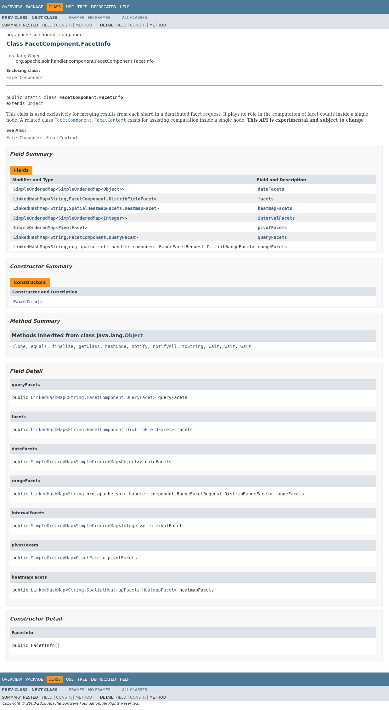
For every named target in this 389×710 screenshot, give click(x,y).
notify (140, 346)
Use (70, 7)
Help (125, 7)
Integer (113, 218)
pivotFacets (272, 227)
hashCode (115, 346)
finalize (62, 346)
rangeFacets (272, 246)
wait (214, 346)
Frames (77, 17)
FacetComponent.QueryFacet (102, 237)
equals (39, 346)
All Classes (134, 17)
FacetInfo (25, 301)
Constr (64, 25)
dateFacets (271, 189)
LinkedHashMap (30, 198)
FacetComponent (24, 77)
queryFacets (272, 237)
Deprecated (103, 7)
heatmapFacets (275, 208)
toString (192, 346)
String (58, 198)
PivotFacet (71, 227)
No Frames (99, 17)
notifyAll (165, 346)
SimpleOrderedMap (34, 189)
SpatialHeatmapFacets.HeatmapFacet (112, 208)
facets (266, 198)
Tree (82, 7)
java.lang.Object (24, 55)
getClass (89, 346)
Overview (12, 7)
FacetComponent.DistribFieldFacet (111, 198)
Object (35, 103)
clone (18, 346)
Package (34, 7)
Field (47, 25)
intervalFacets (276, 218)
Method (84, 25)
